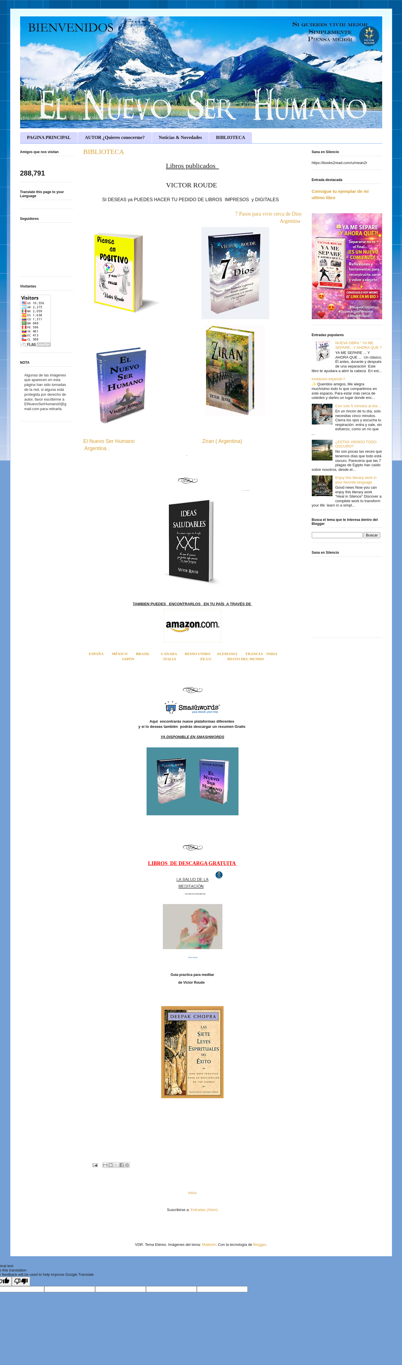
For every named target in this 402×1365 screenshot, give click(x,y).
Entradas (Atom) (204, 1210)
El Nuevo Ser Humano (109, 441)
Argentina (290, 221)
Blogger (259, 1244)
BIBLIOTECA (230, 137)
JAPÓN (128, 659)
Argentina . (96, 448)
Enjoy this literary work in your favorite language (356, 479)
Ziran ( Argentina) (223, 441)
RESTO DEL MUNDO (246, 659)
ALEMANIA (227, 654)
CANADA (169, 654)
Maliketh (209, 1244)
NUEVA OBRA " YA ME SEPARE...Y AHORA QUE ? (358, 345)
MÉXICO (120, 654)
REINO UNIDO (197, 654)
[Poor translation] (21, 1281)
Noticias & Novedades (180, 137)
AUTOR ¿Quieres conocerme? (115, 137)
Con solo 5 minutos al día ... (358, 406)
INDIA (271, 654)
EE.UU (205, 659)
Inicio (192, 1193)
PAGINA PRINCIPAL (49, 137)
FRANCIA (254, 654)
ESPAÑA (96, 654)
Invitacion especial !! (328, 379)
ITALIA (169, 659)
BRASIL (148, 654)
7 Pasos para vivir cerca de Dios (268, 214)
